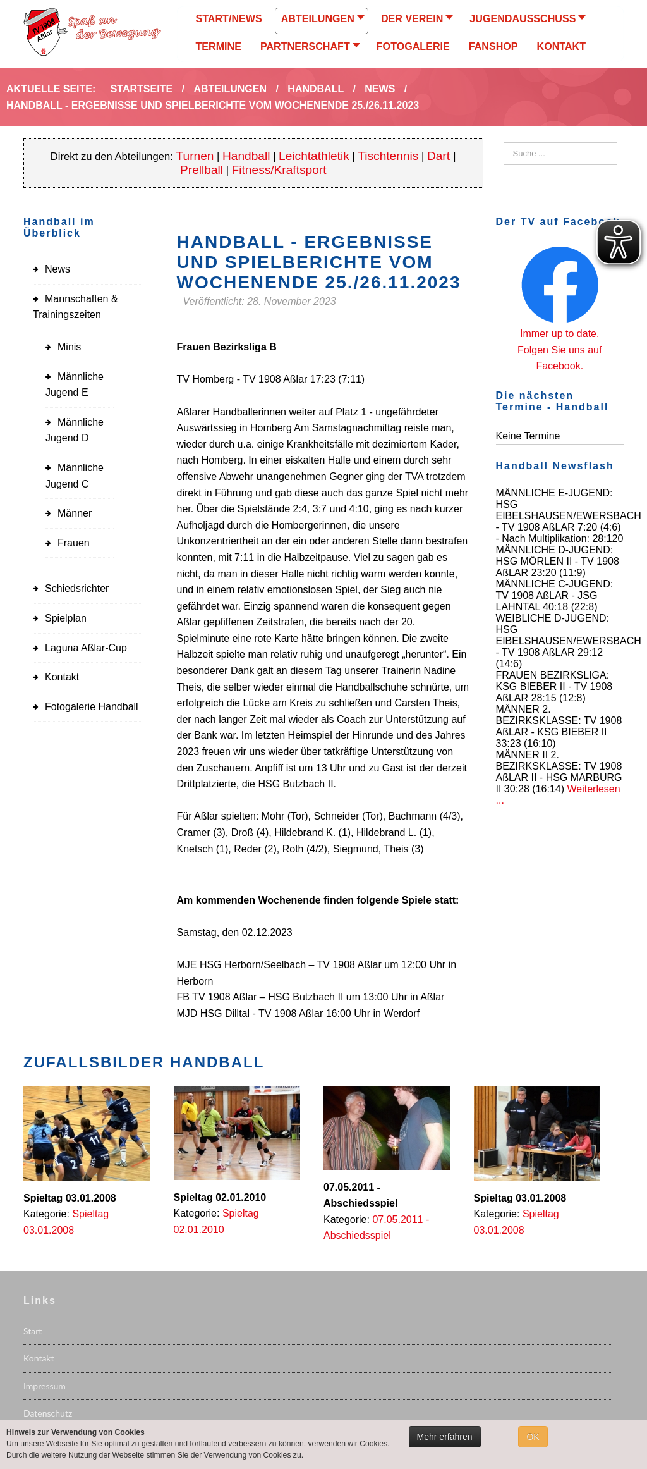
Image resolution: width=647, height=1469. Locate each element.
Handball (246, 156)
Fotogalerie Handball (91, 706)
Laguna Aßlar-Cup (86, 647)
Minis (69, 346)
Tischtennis (388, 156)
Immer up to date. (559, 333)
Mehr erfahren (445, 1437)
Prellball (201, 169)
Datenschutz (47, 1413)
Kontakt (62, 677)
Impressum (44, 1385)
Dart (440, 156)
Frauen (73, 543)
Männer (74, 513)
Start (32, 1330)
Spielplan (66, 618)
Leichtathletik (314, 156)
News (57, 269)
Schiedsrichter (77, 588)
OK (532, 1437)
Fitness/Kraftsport (279, 169)
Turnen (195, 156)
